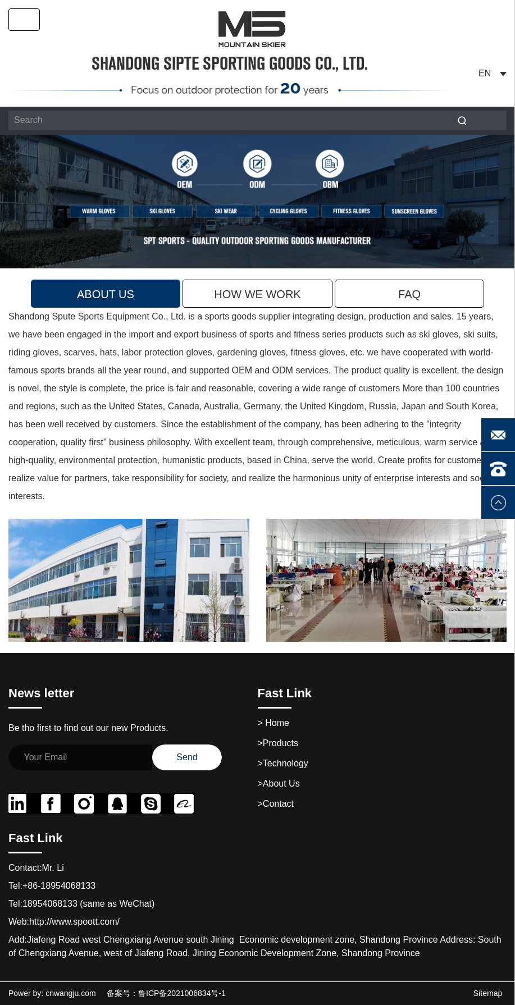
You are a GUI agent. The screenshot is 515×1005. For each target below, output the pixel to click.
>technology (283, 763)
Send (186, 757)
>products (278, 743)
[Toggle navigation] (24, 19)
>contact (276, 803)
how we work (257, 294)
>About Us (279, 783)
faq (409, 294)
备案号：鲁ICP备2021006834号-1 (166, 993)
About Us (105, 294)
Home (273, 723)
